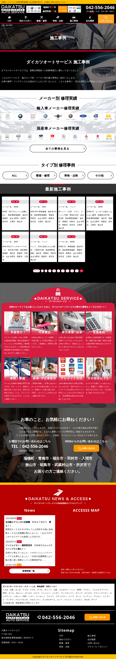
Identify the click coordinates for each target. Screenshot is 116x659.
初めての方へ (25, 20)
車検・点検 (58, 20)
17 (77, 271)
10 (54, 271)
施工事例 (74, 20)
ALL (14, 175)
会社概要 (90, 20)
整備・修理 (41, 20)
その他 (99, 175)
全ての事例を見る (57, 148)
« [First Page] (42, 271)
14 (63, 271)
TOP (9, 20)
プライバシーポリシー (97, 646)
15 (67, 271)
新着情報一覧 (28, 571)
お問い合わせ (93, 643)
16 (72, 271)
